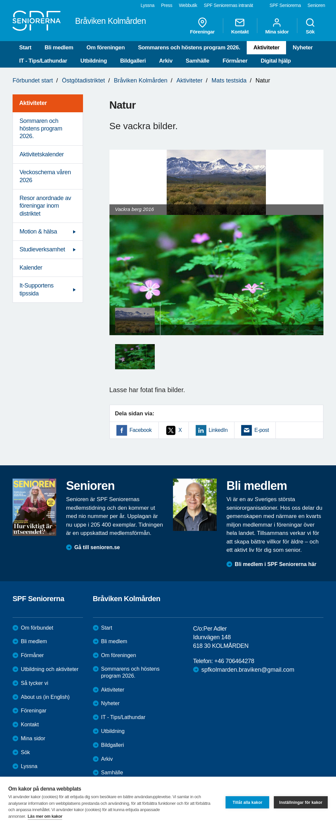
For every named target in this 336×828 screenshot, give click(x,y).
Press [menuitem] (166, 5)
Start (25, 47)
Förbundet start (33, 80)
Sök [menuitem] (310, 26)
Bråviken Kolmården (140, 80)
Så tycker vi (34, 683)
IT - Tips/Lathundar (43, 61)
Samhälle (197, 61)
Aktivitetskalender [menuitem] (42, 154)
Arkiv (166, 61)
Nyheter (303, 47)
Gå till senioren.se (97, 547)
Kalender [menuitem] (31, 267)
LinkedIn (218, 430)
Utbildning (93, 61)
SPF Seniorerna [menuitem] (285, 5)
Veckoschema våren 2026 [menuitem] (45, 176)
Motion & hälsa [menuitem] (38, 231)
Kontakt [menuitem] (240, 26)
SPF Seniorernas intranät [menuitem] (228, 5)
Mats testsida (229, 80)
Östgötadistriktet (83, 80)
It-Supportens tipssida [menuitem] (37, 289)
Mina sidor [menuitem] (277, 26)
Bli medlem (59, 47)
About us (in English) (45, 697)
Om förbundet (37, 628)
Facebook (141, 430)
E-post (261, 430)
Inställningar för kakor (300, 802)
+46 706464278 (234, 661)
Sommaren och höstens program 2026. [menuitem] (41, 129)
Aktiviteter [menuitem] (33, 103)
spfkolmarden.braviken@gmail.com (247, 669)
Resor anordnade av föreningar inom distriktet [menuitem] (45, 206)
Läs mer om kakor (45, 816)
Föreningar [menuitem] (202, 26)
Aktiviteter (266, 47)
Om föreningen (105, 47)
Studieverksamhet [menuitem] (42, 249)
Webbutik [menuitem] (188, 5)
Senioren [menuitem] (316, 5)
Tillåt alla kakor (247, 802)
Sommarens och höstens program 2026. (189, 47)
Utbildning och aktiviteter (49, 669)
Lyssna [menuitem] (147, 5)
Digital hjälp (276, 61)
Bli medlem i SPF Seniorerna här (275, 564)
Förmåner (235, 61)
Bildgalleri (133, 61)
